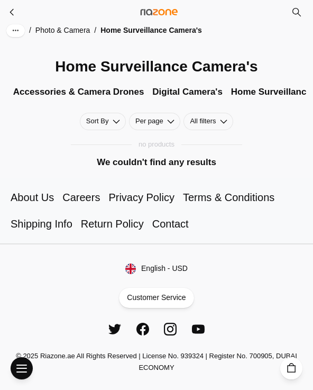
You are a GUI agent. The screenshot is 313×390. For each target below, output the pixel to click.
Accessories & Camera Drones (78, 92)
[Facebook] (142, 329)
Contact (170, 224)
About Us (32, 197)
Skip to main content (45, 18)
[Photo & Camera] (12, 12)
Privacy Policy (141, 197)
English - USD (156, 269)
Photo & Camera (62, 30)
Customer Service (157, 298)
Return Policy (112, 224)
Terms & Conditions (228, 197)
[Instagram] (170, 329)
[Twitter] (114, 329)
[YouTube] (198, 329)
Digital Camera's (187, 92)
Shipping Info (41, 224)
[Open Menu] (22, 368)
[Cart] (291, 368)
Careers (81, 197)
